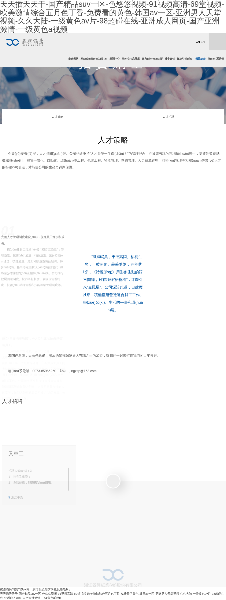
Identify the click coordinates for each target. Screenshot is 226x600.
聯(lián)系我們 (216, 58)
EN (203, 42)
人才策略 (57, 116)
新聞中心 (115, 58)
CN (198, 42)
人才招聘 (168, 116)
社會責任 (170, 58)
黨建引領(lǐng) (185, 58)
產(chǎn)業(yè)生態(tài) (94, 58)
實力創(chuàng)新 (152, 58)
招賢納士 (200, 58)
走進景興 (73, 58)
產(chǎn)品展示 (131, 58)
